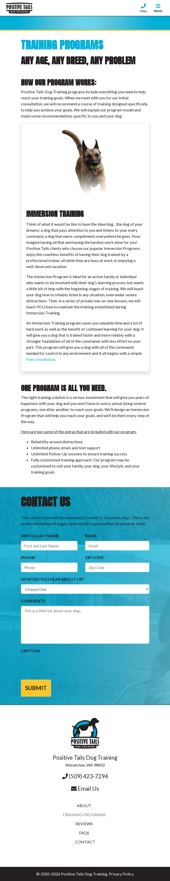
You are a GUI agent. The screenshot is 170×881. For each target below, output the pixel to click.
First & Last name (41, 535)
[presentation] (59, 666)
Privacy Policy (121, 873)
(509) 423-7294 (85, 776)
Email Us (85, 788)
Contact (85, 841)
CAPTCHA (30, 650)
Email (91, 535)
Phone (29, 557)
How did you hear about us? (53, 579)
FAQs (84, 832)
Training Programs (84, 814)
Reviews (84, 823)
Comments (33, 600)
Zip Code (95, 557)
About (84, 805)
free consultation (40, 359)
